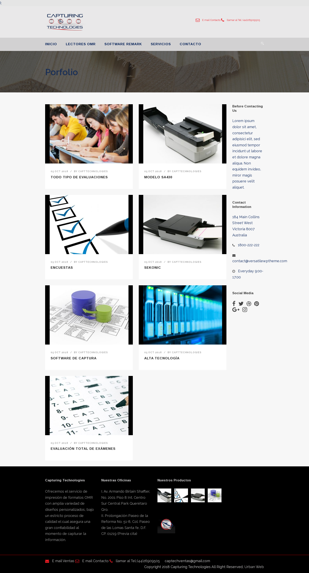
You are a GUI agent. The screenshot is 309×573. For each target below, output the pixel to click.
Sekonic (152, 268)
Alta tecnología (162, 358)
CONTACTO (190, 44)
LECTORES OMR (81, 44)
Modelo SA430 (158, 177)
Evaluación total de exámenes (83, 449)
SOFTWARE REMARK (123, 44)
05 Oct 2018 (59, 171)
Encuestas (62, 268)
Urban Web (254, 567)
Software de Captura (74, 358)
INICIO (51, 44)
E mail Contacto (208, 20)
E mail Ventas (59, 561)
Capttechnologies (93, 171)
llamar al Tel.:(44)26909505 (240, 20)
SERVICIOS (161, 44)
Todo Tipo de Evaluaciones (79, 177)
